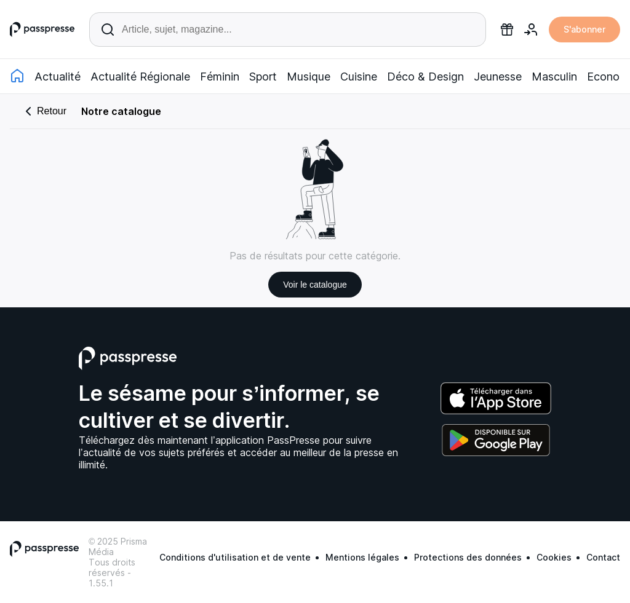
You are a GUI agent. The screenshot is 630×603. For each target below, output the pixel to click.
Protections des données (468, 557)
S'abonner (584, 29)
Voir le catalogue (315, 285)
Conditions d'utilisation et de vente (235, 557)
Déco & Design (425, 76)
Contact (603, 557)
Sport (263, 76)
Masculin (554, 76)
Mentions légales (362, 557)
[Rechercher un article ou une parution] (287, 29)
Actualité (57, 76)
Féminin (219, 76)
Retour (43, 111)
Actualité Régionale (140, 76)
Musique (308, 76)
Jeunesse (498, 76)
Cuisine (358, 76)
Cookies (554, 557)
